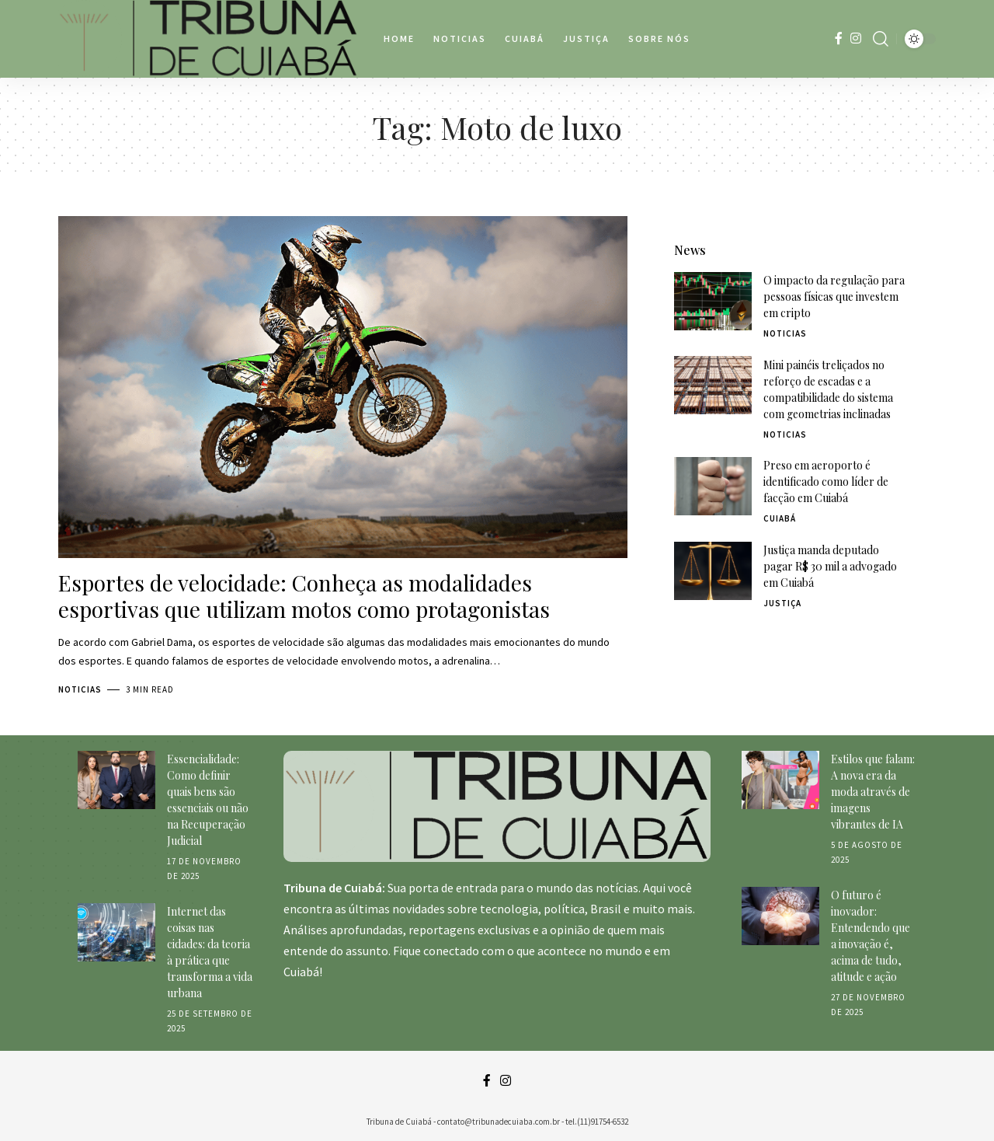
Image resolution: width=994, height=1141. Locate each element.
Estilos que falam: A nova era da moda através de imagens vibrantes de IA (873, 792)
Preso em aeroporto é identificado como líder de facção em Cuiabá (825, 453)
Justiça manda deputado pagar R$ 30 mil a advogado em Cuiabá (830, 538)
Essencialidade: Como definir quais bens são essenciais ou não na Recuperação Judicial (207, 800)
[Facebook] (838, 38)
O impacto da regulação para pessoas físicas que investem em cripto (834, 268)
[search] (880, 39)
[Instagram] (855, 38)
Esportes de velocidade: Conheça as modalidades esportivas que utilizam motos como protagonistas (304, 595)
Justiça (782, 575)
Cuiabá (779, 490)
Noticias (80, 689)
